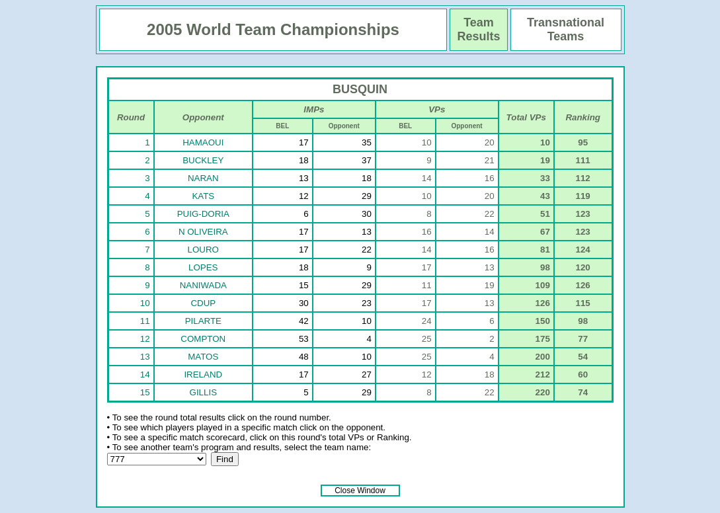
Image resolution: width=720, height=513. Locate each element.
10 (145, 303)
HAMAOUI (202, 142)
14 (145, 374)
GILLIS (204, 392)
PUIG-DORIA (203, 214)
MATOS (203, 357)
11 (145, 321)
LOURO (203, 250)
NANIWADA (203, 285)
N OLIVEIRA (203, 232)
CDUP (203, 303)
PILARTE (203, 321)
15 (145, 392)
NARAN (203, 178)
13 (145, 357)
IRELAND (203, 374)
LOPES (203, 267)
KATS (203, 196)
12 (145, 339)
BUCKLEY (202, 160)
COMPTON (202, 339)
